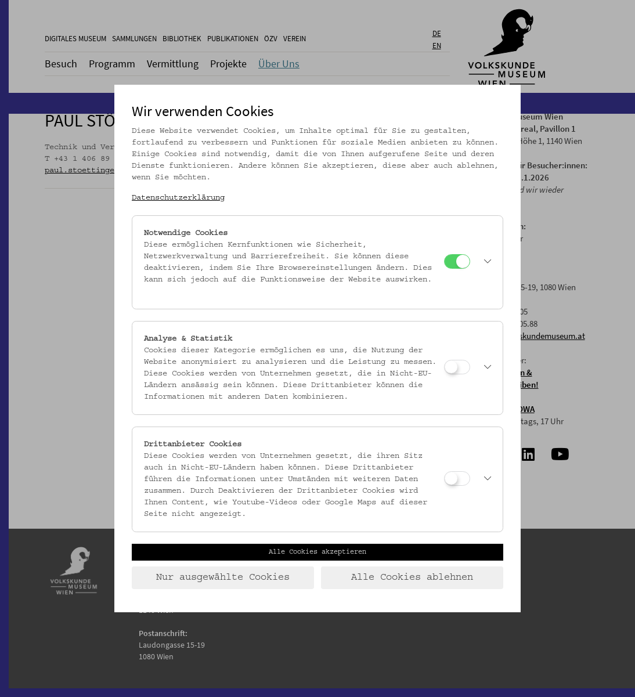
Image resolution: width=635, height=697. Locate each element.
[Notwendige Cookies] (457, 261)
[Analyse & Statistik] (457, 367)
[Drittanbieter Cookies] (457, 478)
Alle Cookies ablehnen (412, 577)
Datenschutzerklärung (178, 197)
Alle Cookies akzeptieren (317, 552)
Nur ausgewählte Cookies (223, 577)
